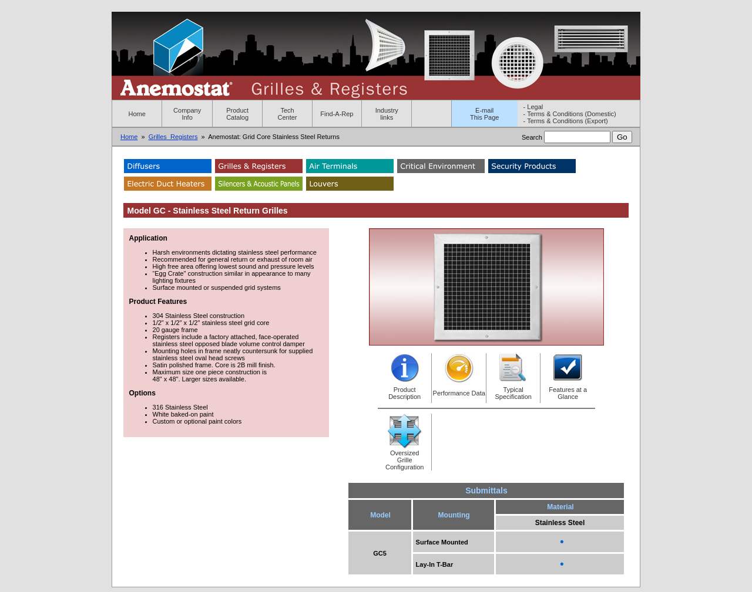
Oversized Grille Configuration (404, 460)
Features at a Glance (568, 393)
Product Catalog (237, 114)
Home (137, 113)
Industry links (386, 114)
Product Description (404, 393)
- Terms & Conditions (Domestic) (569, 113)
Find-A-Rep (336, 113)
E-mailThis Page (484, 114)
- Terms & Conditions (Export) (565, 120)
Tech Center (287, 114)
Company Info (187, 114)
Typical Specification (513, 393)
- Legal (533, 106)
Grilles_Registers (173, 136)
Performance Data (459, 393)
